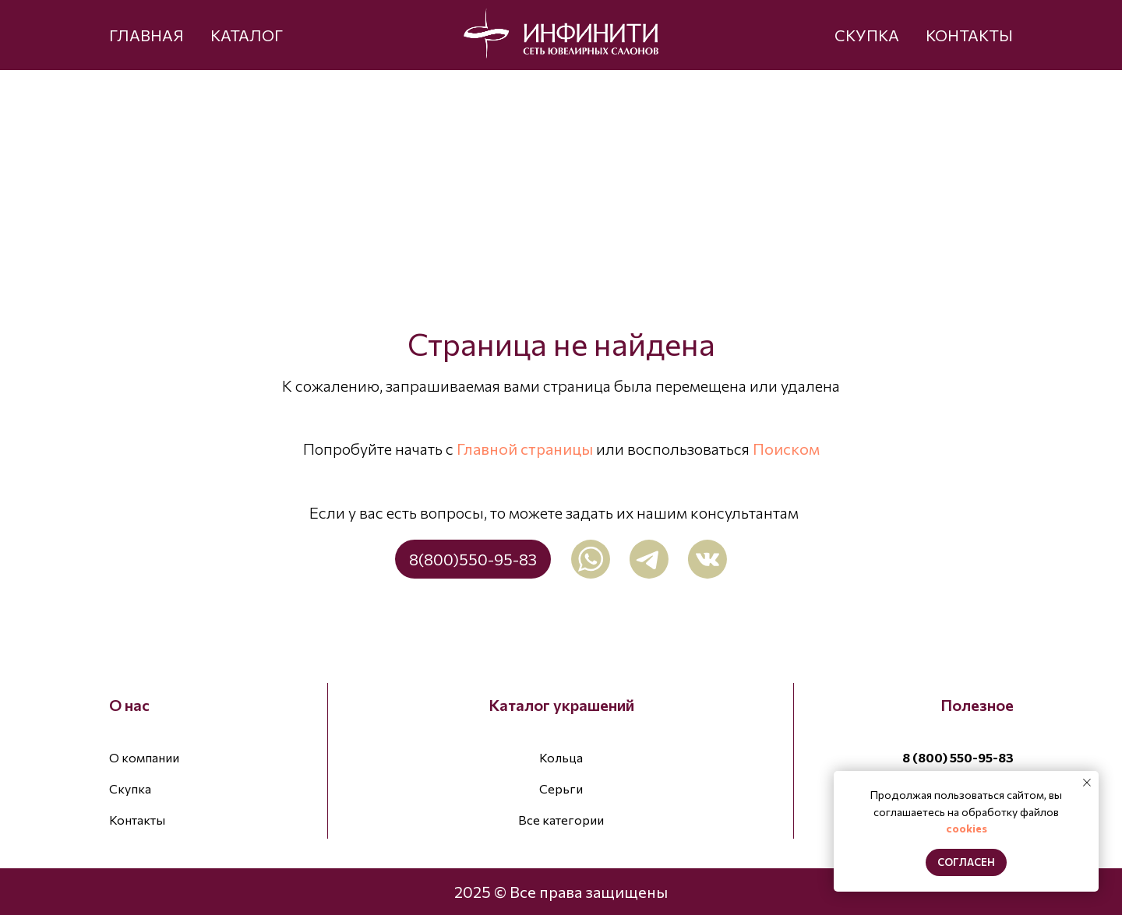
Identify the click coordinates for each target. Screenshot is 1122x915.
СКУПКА (866, 35)
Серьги (561, 788)
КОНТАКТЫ (969, 35)
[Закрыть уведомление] (1087, 782)
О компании (144, 757)
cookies (966, 828)
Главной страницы (525, 448)
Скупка (130, 788)
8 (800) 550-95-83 (958, 757)
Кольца (561, 757)
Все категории (561, 819)
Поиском (786, 448)
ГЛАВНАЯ (146, 35)
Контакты (137, 819)
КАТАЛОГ (246, 35)
